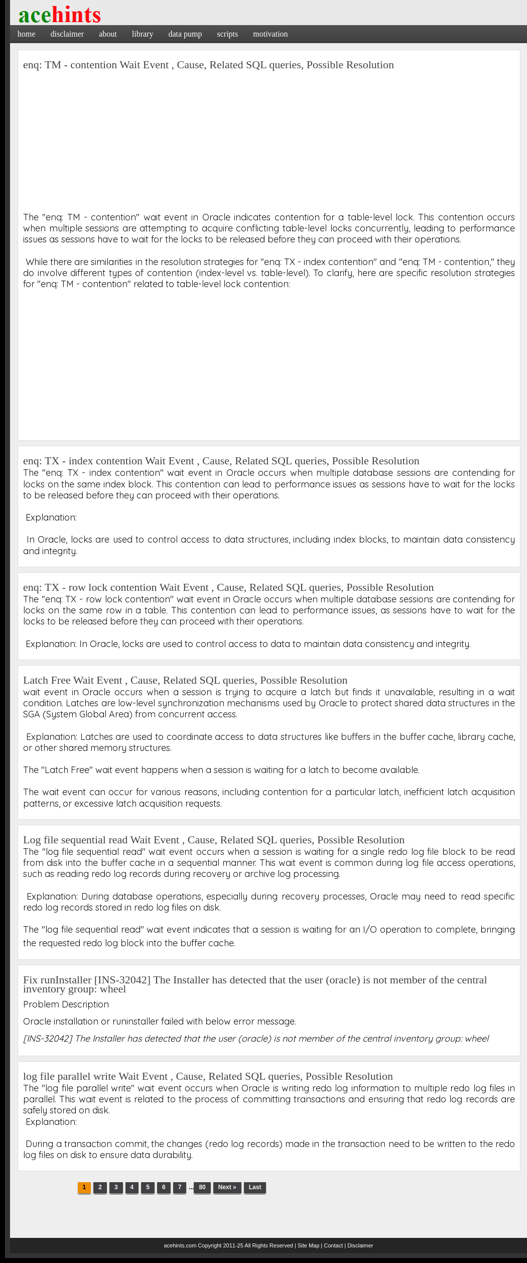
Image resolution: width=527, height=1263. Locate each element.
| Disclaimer (358, 1245)
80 (202, 1187)
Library (143, 34)
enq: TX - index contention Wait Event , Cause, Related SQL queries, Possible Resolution (221, 460)
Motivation (270, 34)
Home (27, 34)
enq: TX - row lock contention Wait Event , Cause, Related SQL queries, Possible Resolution (228, 587)
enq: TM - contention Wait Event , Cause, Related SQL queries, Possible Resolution (208, 64)
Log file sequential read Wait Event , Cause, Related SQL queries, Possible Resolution (214, 839)
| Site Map (307, 1245)
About (108, 34)
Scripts (227, 34)
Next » (227, 1187)
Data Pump (185, 34)
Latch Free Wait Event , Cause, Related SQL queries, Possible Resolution (185, 680)
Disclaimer (67, 34)
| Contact (332, 1245)
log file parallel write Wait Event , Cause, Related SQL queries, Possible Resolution (208, 1076)
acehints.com (180, 1245)
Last (255, 1187)
